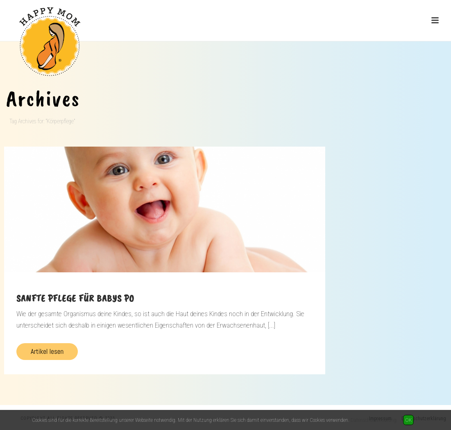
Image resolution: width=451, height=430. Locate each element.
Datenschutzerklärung (374, 420)
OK (408, 420)
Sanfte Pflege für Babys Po (75, 298)
